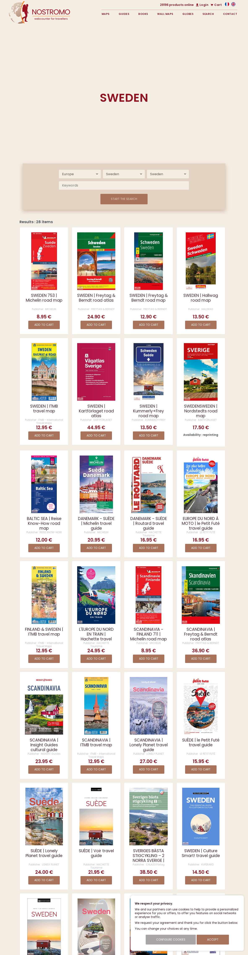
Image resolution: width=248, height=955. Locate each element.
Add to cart (44, 325)
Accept (212, 940)
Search (208, 14)
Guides (124, 14)
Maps (106, 14)
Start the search (124, 199)
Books (143, 14)
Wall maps (165, 14)
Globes (187, 14)
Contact (230, 14)
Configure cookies (170, 940)
